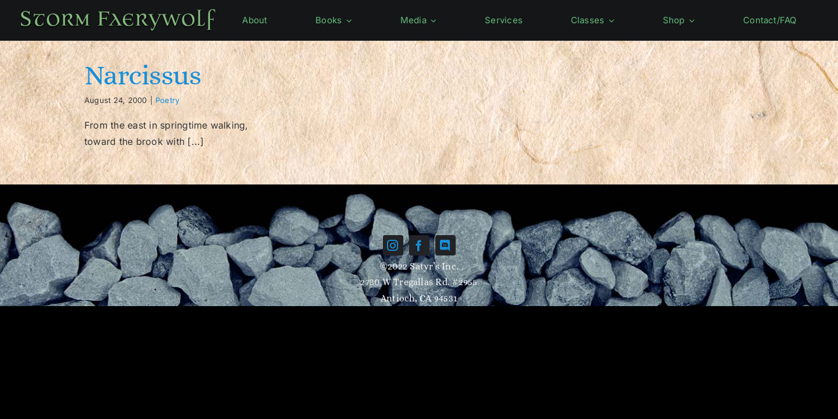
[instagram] (393, 245)
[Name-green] (117, 10)
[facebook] (419, 245)
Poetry (167, 100)
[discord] (445, 245)
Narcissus (142, 75)
